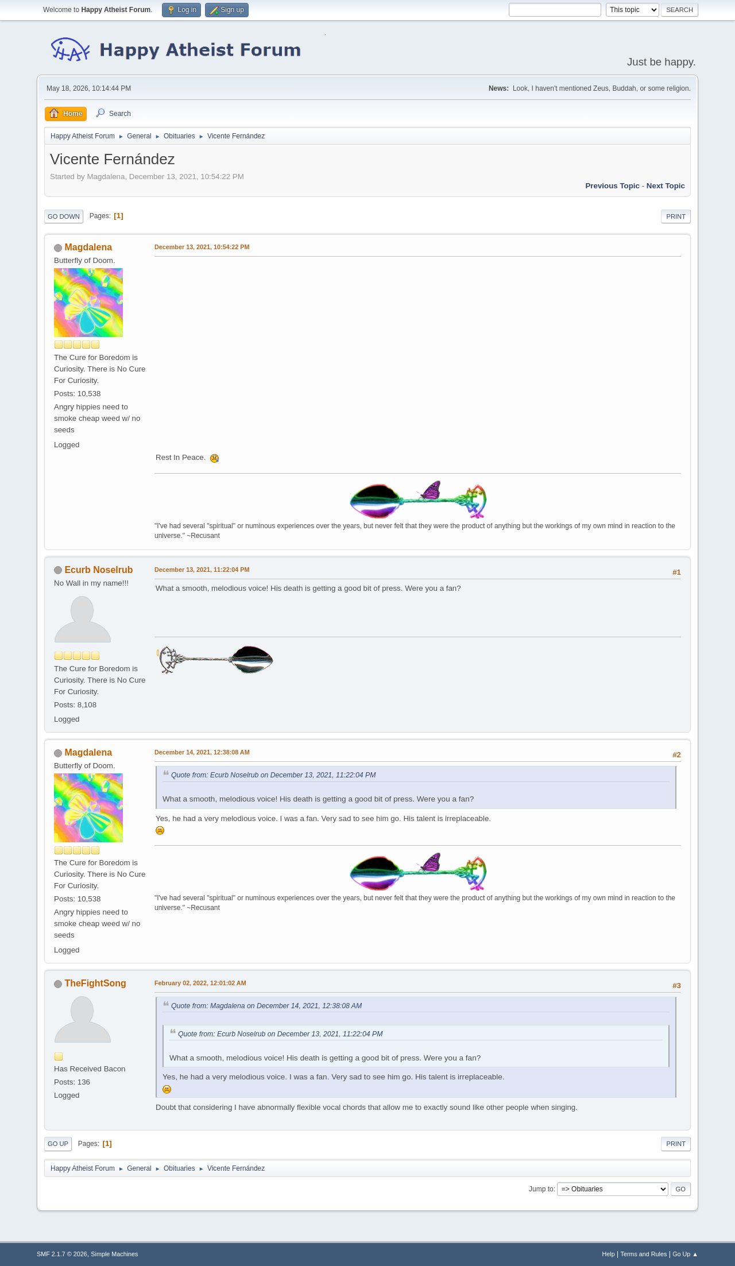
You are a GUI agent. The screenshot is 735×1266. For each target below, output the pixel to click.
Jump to (541, 1189)
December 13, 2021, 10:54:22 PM (201, 246)
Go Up (58, 1143)
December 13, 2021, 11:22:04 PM (201, 569)
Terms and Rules (644, 1253)
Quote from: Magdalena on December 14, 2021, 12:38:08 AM (266, 1006)
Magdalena (88, 247)
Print (676, 216)
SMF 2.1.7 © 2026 (62, 1253)
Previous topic (612, 185)
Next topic (666, 185)
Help (608, 1253)
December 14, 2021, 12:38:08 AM (202, 752)
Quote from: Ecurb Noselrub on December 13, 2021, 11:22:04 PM (273, 775)
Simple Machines (114, 1253)
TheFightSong (95, 983)
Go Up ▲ (685, 1253)
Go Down (64, 216)
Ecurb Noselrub (98, 570)
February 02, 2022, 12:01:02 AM (200, 982)
